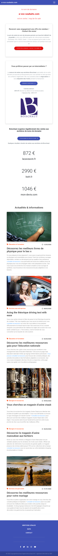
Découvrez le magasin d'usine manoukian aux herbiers (23, 434)
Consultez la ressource (38, 415)
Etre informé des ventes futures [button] (29, 138)
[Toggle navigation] (54, 2)
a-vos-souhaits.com (29, 14)
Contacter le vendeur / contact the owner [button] (29, 48)
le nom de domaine (29, 9)
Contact (29, 533)
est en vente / (29, 18)
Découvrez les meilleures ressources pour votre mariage (27, 494)
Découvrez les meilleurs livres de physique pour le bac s (25, 250)
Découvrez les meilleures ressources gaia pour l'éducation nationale (27, 344)
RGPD (29, 529)
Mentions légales (29, 525)
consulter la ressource (13, 261)
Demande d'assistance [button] (28, 83)
